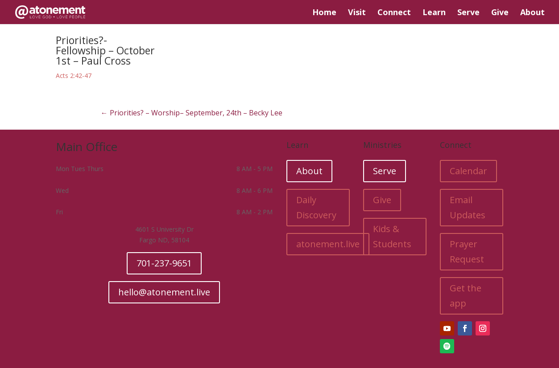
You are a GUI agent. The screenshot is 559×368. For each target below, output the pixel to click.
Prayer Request (467, 251)
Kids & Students (392, 236)
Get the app (465, 295)
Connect (394, 13)
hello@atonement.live (164, 292)
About (532, 13)
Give (500, 13)
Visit (357, 13)
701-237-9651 (164, 263)
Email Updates (467, 207)
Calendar (468, 171)
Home (324, 13)
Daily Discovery (316, 207)
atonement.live (328, 244)
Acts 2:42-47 (73, 75)
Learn (434, 13)
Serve (468, 13)
